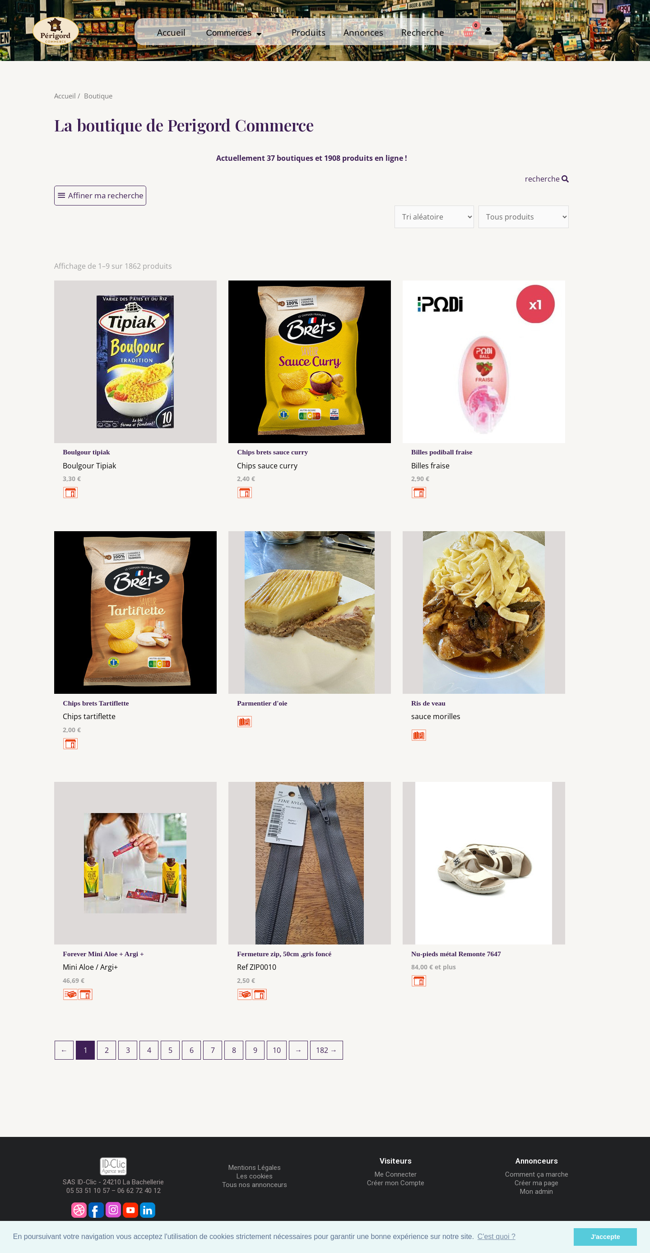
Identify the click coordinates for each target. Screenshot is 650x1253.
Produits (308, 32)
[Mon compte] (488, 31)
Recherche (422, 32)
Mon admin (536, 1193)
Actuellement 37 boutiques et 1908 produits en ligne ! (311, 158)
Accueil (171, 32)
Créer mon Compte (395, 1184)
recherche (547, 179)
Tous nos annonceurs (254, 1186)
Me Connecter (396, 1176)
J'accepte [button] (605, 1236)
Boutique (98, 95)
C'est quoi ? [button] (496, 1236)
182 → (326, 1052)
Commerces (233, 32)
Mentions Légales (254, 1169)
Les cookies (255, 1178)
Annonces (363, 32)
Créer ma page (536, 1184)
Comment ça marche (536, 1176)
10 (277, 1052)
